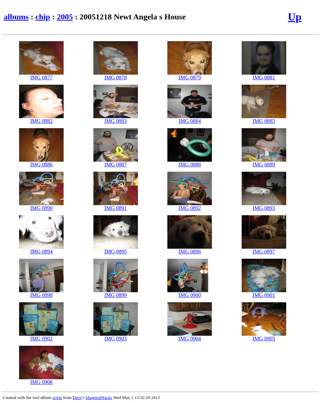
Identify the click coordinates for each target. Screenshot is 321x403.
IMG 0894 (41, 249)
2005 (65, 16)
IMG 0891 (115, 205)
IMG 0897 (264, 249)
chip (42, 16)
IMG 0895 (115, 249)
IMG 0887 (115, 162)
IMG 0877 (41, 75)
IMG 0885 (264, 118)
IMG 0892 (189, 205)
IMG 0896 (189, 249)
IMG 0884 (189, 118)
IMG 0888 (189, 162)
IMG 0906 (41, 380)
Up (295, 17)
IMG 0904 (189, 336)
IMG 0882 (41, 118)
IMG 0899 (115, 293)
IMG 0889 (264, 162)
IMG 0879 (189, 75)
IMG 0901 (264, 293)
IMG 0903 (115, 336)
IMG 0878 (115, 75)
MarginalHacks (98, 397)
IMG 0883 (115, 118)
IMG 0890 (41, 205)
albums (16, 16)
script (57, 397)
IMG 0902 (41, 336)
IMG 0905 (264, 336)
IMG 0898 (41, 293)
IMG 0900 (189, 293)
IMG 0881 (264, 75)
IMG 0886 (41, 162)
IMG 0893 (264, 205)
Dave (77, 397)
